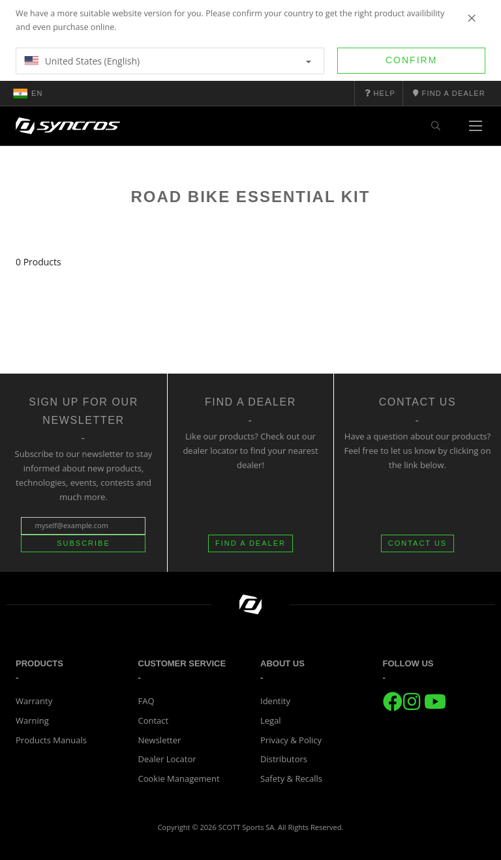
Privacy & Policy (291, 740)
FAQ (146, 701)
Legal (270, 720)
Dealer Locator (167, 759)
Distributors (283, 759)
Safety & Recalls (291, 778)
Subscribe (83, 543)
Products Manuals (51, 740)
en (28, 93)
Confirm (411, 60)
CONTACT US (418, 543)
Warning (32, 720)
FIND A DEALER (250, 543)
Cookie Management (179, 778)
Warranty (34, 701)
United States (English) (167, 61)
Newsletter (159, 740)
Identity (275, 701)
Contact (153, 720)
